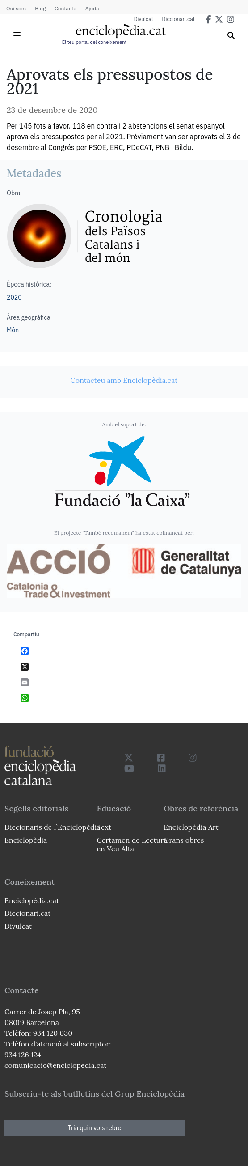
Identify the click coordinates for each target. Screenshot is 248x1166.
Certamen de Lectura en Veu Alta (132, 844)
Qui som (16, 8)
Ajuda (92, 8)
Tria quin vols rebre (95, 1128)
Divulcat (143, 19)
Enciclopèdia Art (191, 827)
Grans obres (184, 840)
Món (13, 330)
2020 (14, 297)
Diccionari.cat (178, 19)
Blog (40, 8)
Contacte (65, 8)
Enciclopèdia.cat (31, 900)
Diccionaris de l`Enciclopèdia (52, 827)
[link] (124, 380)
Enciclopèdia (25, 840)
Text (104, 827)
